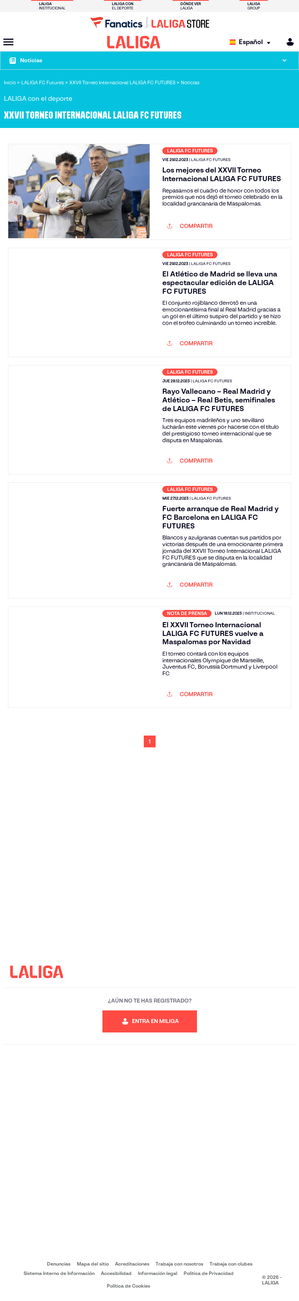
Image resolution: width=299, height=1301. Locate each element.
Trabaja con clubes (231, 1263)
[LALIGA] (133, 42)
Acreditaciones (132, 1263)
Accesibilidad (116, 1273)
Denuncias (59, 1263)
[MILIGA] (287, 42)
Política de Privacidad (209, 1273)
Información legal (157, 1273)
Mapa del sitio (93, 1263)
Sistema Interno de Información (59, 1273)
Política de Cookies (128, 1285)
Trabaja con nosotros (179, 1263)
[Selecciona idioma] (252, 42)
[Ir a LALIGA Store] (149, 22)
